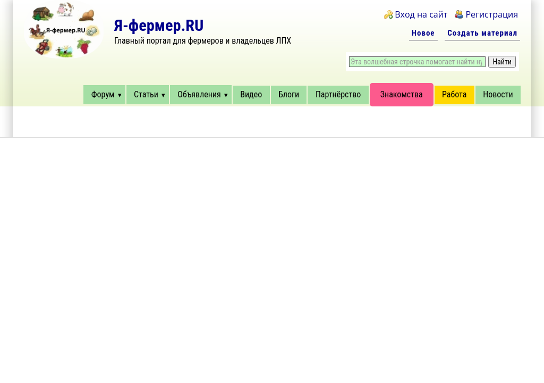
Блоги (288, 94)
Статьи (146, 94)
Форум (103, 94)
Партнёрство (338, 94)
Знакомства (401, 94)
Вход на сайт (421, 14)
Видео (251, 94)
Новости (498, 94)
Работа (454, 94)
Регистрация (491, 14)
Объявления (198, 94)
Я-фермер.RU (158, 25)
